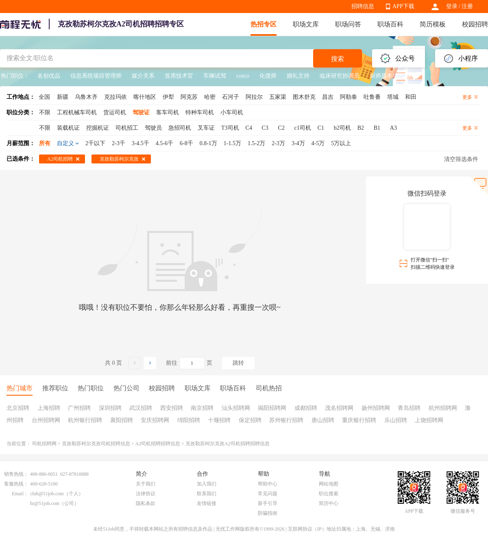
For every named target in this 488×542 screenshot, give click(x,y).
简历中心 (328, 503)
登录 (452, 6)
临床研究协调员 (339, 76)
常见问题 (267, 493)
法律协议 (145, 493)
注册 (467, 6)
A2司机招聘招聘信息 (158, 443)
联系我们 (206, 493)
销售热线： (16, 474)
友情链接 (206, 503)
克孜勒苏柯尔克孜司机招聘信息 (96, 443)
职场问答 (348, 24)
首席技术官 (179, 76)
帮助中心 (267, 484)
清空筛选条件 (461, 159)
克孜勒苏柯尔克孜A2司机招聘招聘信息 (227, 443)
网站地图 (328, 484)
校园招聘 (475, 24)
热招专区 (264, 24)
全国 (44, 97)
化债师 (268, 76)
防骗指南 (267, 513)
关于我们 (145, 484)
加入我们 (206, 484)
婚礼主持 (298, 76)
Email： (20, 493)
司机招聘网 (44, 443)
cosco (242, 76)
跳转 (238, 363)
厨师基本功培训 (390, 76)
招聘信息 (362, 6)
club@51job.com (47, 493)
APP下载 (403, 6)
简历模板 (433, 24)
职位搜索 (328, 493)
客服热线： (16, 484)
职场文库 (306, 24)
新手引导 (267, 503)
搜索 (337, 58)
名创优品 (48, 76)
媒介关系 (143, 76)
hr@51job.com (44, 503)
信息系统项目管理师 (96, 76)
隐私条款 (145, 503)
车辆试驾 (214, 76)
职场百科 (390, 24)
